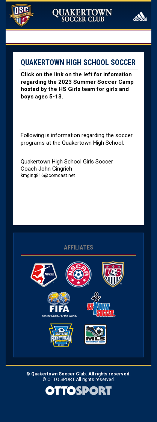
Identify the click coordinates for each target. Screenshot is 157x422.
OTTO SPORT (61, 379)
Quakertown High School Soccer (78, 62)
